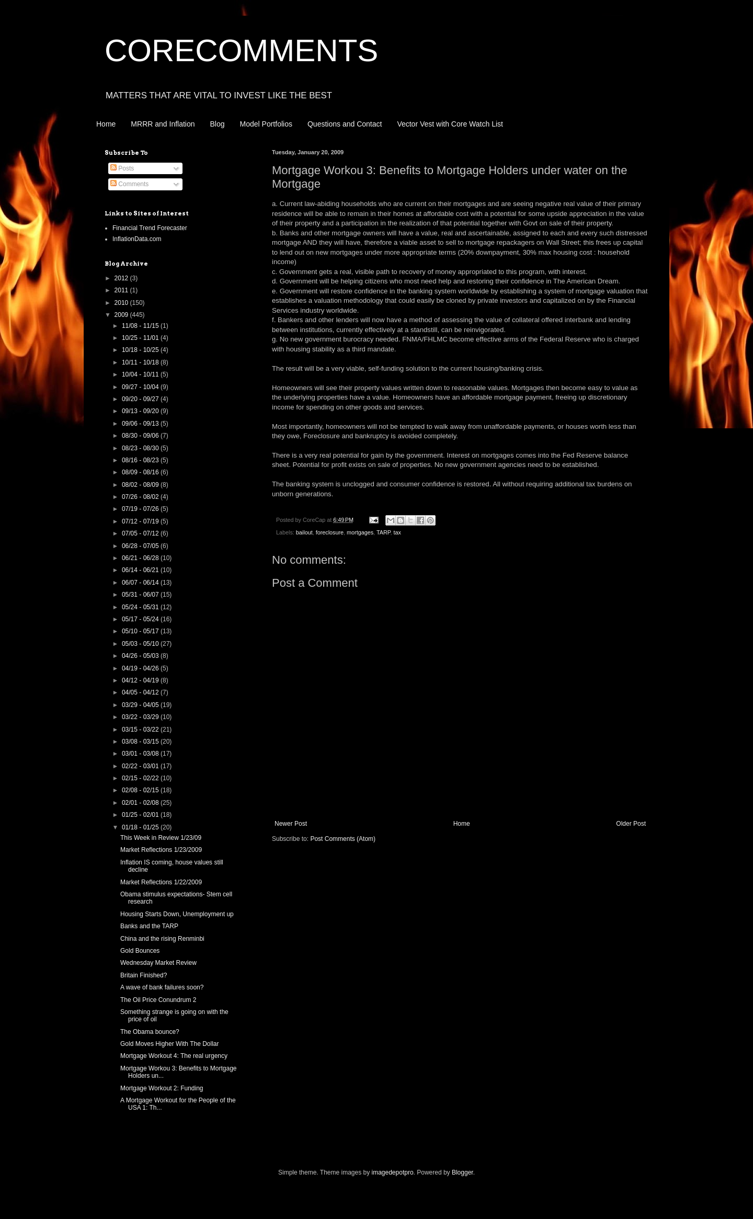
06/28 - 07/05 (141, 546)
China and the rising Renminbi (162, 938)
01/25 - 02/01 (141, 814)
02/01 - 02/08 (141, 802)
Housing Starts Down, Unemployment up (177, 914)
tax (397, 532)
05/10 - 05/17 (141, 631)
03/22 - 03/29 (141, 717)
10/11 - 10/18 (141, 362)
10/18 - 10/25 (141, 350)
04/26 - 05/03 (141, 655)
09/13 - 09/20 (141, 411)
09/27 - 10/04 (141, 387)
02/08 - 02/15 (141, 790)
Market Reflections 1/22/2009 (161, 882)
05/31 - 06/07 (141, 594)
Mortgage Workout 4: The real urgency (173, 1055)
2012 (122, 278)
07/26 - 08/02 (141, 496)
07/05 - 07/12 (141, 533)
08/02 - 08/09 (141, 484)
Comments (129, 184)
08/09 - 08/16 (141, 472)
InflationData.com (136, 239)
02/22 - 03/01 (141, 766)
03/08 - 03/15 (141, 741)
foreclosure (330, 532)
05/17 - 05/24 (141, 619)
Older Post (631, 823)
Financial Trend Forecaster (149, 228)
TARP (383, 532)
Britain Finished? (143, 975)
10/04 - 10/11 (141, 374)
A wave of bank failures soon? (161, 987)
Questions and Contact (344, 124)
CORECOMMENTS (241, 50)
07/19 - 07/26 (141, 508)
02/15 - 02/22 (141, 778)
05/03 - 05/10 (141, 643)
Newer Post (291, 823)
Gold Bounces (139, 950)
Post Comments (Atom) (342, 838)
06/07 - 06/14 (141, 582)
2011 (122, 290)
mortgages (360, 532)
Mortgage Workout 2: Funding (161, 1088)
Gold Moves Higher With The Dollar (169, 1043)
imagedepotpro (393, 1172)
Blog (217, 124)
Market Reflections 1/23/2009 (161, 849)
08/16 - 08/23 (141, 460)
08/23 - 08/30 (141, 448)
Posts (122, 168)
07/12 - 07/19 (141, 521)
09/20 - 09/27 (141, 399)
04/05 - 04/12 (141, 692)
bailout (304, 532)
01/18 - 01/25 (141, 827)
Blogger (462, 1172)
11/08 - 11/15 (141, 325)
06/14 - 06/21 (141, 570)
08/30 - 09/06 (141, 435)
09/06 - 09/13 (141, 423)
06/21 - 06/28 (141, 558)
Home (106, 124)
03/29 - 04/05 (141, 705)
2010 (122, 302)
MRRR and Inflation (163, 124)
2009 (122, 314)
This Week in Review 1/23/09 (160, 837)
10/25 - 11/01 (141, 337)
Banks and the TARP (149, 926)
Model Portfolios (266, 124)
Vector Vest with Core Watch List (450, 124)
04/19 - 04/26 (141, 668)
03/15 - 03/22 (141, 729)
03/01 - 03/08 (141, 753)
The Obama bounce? (149, 1031)
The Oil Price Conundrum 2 (158, 1000)
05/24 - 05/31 (141, 607)
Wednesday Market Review (158, 962)
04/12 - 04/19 (141, 680)
